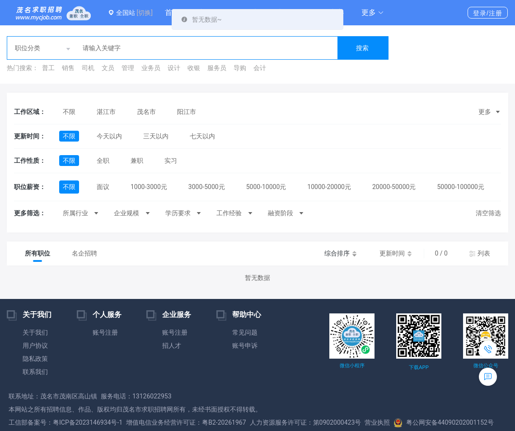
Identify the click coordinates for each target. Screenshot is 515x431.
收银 (193, 67)
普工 (48, 67)
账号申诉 (245, 345)
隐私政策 (35, 358)
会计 (259, 67)
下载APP (418, 367)
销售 (68, 67)
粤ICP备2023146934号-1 (87, 422)
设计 (174, 67)
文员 (108, 67)
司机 (88, 67)
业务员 (150, 67)
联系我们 (35, 371)
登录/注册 (487, 13)
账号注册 (105, 332)
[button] (372, 12)
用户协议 (35, 345)
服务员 (216, 67)
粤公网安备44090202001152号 (443, 422)
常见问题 (245, 332)
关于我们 (35, 332)
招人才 (171, 345)
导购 (240, 67)
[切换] (144, 12)
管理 (128, 67)
